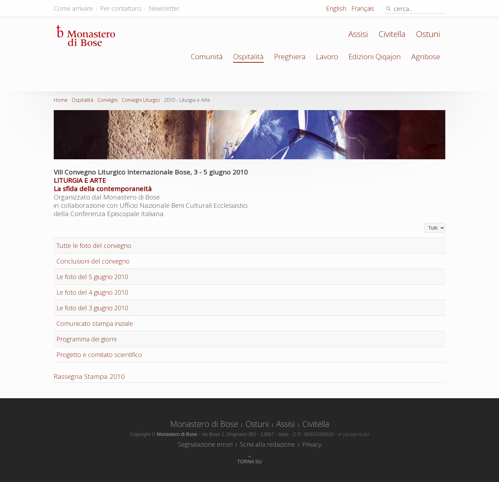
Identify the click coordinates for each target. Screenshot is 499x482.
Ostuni (428, 33)
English (337, 8)
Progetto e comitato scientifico (99, 354)
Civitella (391, 33)
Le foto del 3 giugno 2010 (92, 308)
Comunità (207, 56)
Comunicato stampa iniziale (94, 323)
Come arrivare (73, 8)
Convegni (107, 100)
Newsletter (164, 8)
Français (362, 8)
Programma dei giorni (86, 339)
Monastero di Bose (204, 424)
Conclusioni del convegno (93, 261)
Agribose (425, 56)
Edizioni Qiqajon (375, 56)
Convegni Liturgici (141, 100)
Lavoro (327, 56)
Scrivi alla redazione (267, 444)
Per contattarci (120, 8)
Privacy (311, 444)
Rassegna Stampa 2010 (89, 376)
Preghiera (290, 56)
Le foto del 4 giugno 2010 (92, 292)
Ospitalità (248, 56)
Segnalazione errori (205, 444)
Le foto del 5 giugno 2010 (92, 277)
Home (61, 100)
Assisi (358, 33)
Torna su (249, 461)
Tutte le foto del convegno (93, 245)
